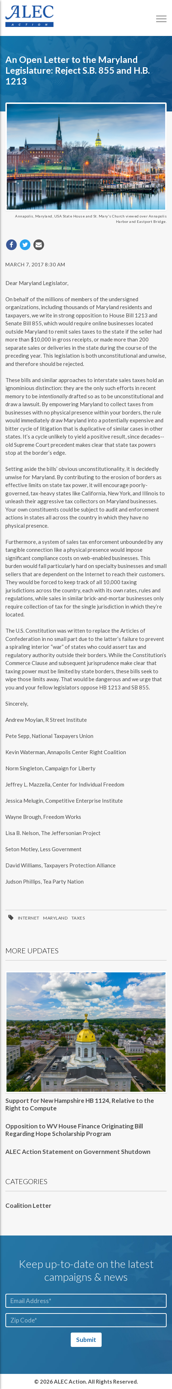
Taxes (78, 918)
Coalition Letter (28, 1205)
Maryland (55, 918)
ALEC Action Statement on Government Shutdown (77, 1151)
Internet (28, 918)
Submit (86, 1339)
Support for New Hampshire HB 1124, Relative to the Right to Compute (79, 1104)
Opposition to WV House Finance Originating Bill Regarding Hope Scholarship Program (74, 1129)
